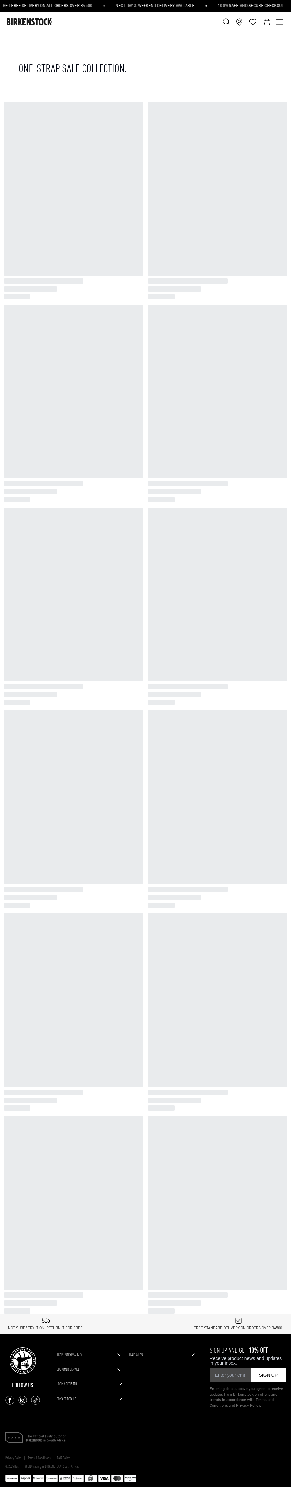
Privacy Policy (13, 974)
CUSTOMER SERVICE (68, 885)
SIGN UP (268, 891)
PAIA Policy (63, 974)
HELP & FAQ (136, 871)
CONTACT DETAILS (66, 915)
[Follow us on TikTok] (35, 916)
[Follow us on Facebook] (9, 916)
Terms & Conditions (39, 974)
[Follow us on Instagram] (22, 916)
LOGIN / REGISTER (67, 900)
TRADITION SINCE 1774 (69, 871)
